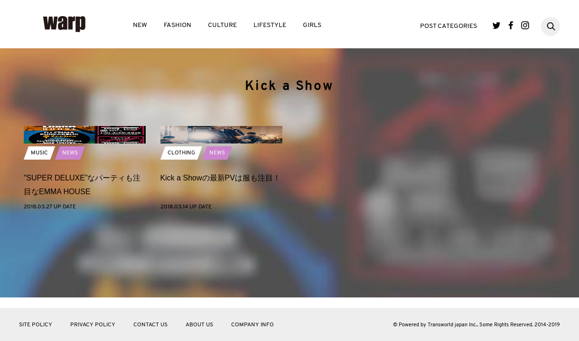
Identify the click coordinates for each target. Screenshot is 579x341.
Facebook (511, 25)
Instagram (525, 25)
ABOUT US (199, 325)
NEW (140, 25)
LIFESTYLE (269, 25)
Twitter (497, 25)
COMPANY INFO (252, 325)
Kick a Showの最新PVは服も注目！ (220, 248)
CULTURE (222, 25)
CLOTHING (181, 223)
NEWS (70, 223)
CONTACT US (150, 325)
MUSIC (39, 223)
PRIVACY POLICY (92, 325)
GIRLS (312, 25)
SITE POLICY (35, 325)
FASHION (177, 25)
